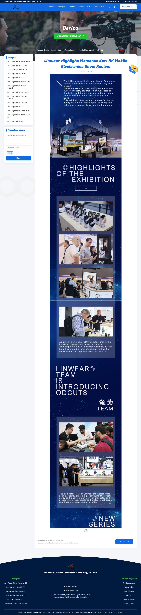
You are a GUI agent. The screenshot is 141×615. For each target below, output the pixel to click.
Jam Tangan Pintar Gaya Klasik (18, 92)
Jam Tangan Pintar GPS (15, 78)
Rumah (51, 7)
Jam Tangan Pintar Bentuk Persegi (16, 87)
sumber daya (84, 7)
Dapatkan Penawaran (129, 7)
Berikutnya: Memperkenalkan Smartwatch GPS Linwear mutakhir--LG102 (58, 543)
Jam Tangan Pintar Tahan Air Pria (18, 111)
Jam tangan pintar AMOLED (17, 69)
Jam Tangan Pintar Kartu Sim (17, 103)
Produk (72, 7)
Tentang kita (99, 7)
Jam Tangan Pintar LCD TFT (17, 65)
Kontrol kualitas (129, 591)
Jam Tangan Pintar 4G (15, 121)
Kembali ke (124, 541)
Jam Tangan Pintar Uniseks (16, 73)
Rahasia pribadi (129, 599)
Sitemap (129, 595)
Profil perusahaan (129, 583)
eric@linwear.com (113, 1)
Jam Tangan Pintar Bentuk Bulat (18, 82)
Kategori (61, 7)
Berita (46, 50)
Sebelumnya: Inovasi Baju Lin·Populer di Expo (50, 540)
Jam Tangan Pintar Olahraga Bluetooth (17, 97)
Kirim (19, 158)
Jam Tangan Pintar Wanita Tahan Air (18, 116)
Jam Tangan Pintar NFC (15, 107)
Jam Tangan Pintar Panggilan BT (18, 61)
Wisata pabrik (129, 587)
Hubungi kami (129, 603)
